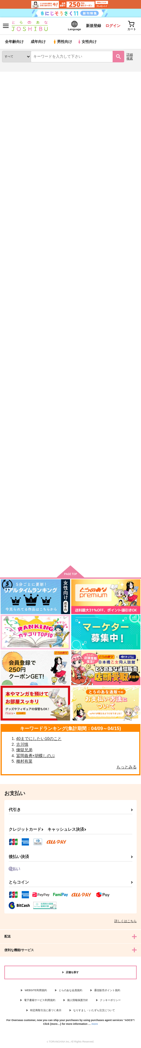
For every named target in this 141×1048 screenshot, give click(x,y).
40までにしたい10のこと (39, 738)
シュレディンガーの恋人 (117, 227)
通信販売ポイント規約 (107, 990)
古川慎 (22, 744)
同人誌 (34, 75)
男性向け (62, 42)
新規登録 (92, 25)
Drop (6, 361)
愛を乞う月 (105, 361)
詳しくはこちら (125, 921)
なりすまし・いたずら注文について (94, 1010)
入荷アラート (16, 84)
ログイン (112, 25)
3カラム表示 (113, 136)
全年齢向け (14, 42)
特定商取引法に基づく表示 (45, 1010)
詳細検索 (130, 56)
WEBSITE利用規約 (36, 990)
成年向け (38, 42)
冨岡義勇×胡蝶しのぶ (35, 755)
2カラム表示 (123, 136)
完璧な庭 (9, 496)
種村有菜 (24, 761)
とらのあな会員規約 (70, 990)
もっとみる (126, 767)
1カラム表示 (133, 136)
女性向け (87, 42)
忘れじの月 (11, 226)
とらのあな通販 (13, 75)
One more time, (63, 361)
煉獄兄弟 (24, 749)
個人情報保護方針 (77, 1000)
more (94, 1023)
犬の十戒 (56, 496)
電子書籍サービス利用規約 (39, 1000)
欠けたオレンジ (62, 226)
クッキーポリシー (110, 1000)
